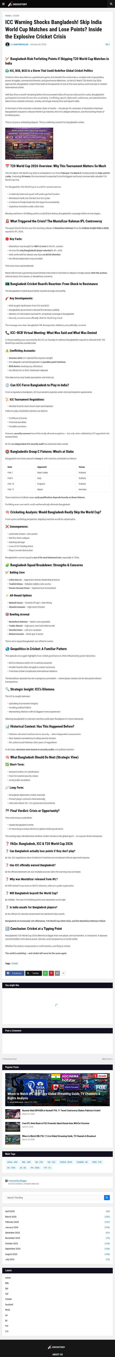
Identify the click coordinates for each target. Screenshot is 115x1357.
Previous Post (10, 1059)
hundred (82, 1162)
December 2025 (57, 1232)
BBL (26, 1162)
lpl (23, 1167)
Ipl (11, 1167)
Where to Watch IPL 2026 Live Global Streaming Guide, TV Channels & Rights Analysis (53, 1096)
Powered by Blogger (16, 1181)
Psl (35, 1167)
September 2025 (57, 1248)
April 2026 (57, 1211)
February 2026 (57, 1222)
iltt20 (97, 1162)
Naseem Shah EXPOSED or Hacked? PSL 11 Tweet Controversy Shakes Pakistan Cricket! (61, 1110)
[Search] (107, 1197)
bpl (39, 1162)
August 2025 (57, 1254)
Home (8, 16)
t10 (47, 1167)
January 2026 (57, 1227)
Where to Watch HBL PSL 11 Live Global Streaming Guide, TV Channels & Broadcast (59, 1136)
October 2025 (57, 1243)
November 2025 (57, 1238)
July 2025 (57, 1259)
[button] (3, 4)
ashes (12, 1162)
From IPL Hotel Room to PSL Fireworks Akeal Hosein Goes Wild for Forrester (55, 1123)
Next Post (106, 1059)
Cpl (51, 1162)
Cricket (16, 16)
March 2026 (57, 1216)
